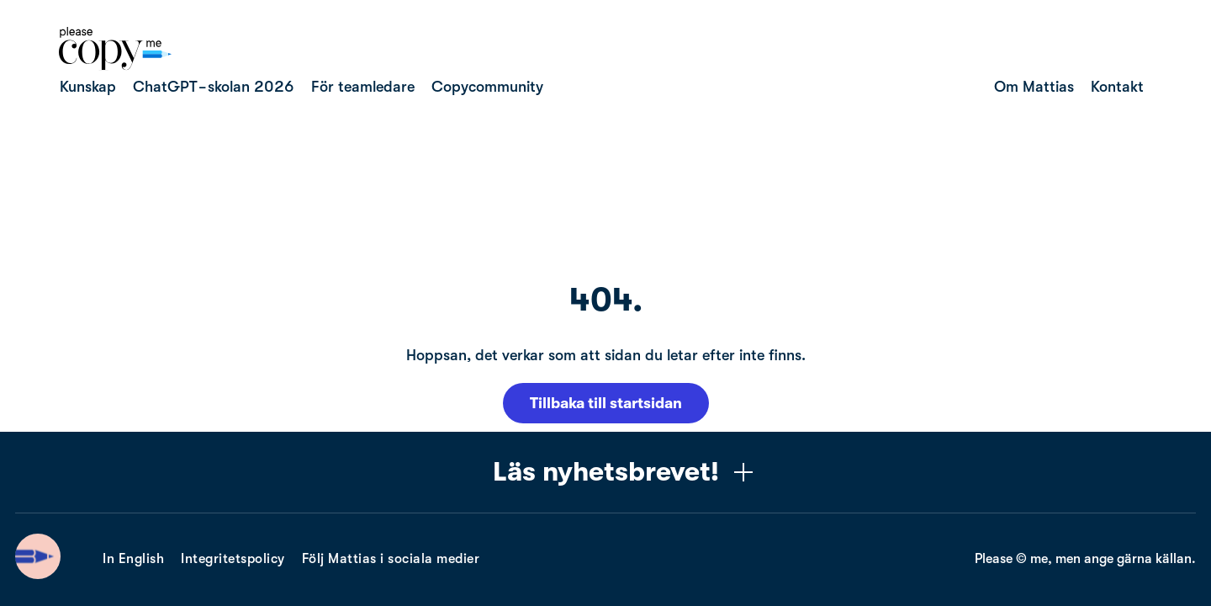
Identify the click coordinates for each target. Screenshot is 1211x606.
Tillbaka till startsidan (606, 403)
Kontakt (1117, 86)
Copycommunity (487, 86)
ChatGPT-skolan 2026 (213, 86)
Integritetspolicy (233, 558)
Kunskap (88, 86)
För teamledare (363, 86)
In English (133, 558)
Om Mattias (1034, 86)
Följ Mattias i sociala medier (391, 558)
